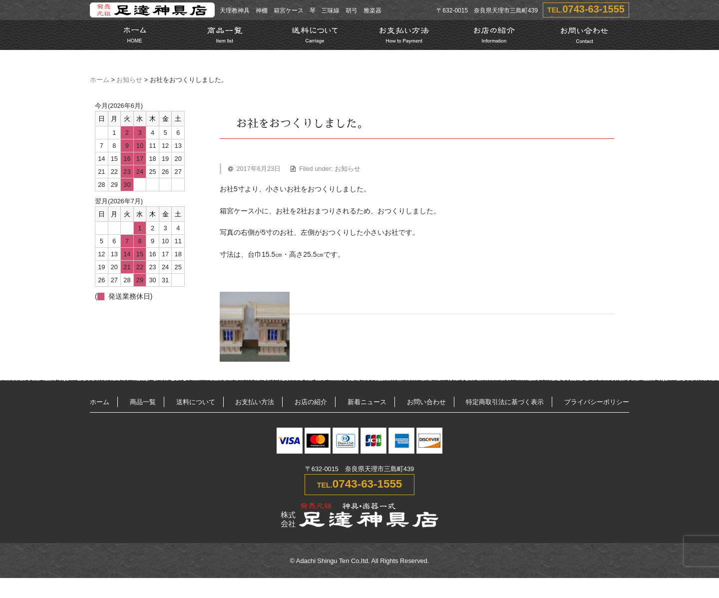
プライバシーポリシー (596, 402)
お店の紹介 (311, 402)
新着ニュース (367, 402)
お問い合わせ (426, 402)
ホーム (99, 79)
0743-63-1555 (593, 8)
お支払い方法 (254, 402)
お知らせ (129, 79)
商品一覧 (143, 402)
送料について (195, 402)
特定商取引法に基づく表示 (505, 402)
